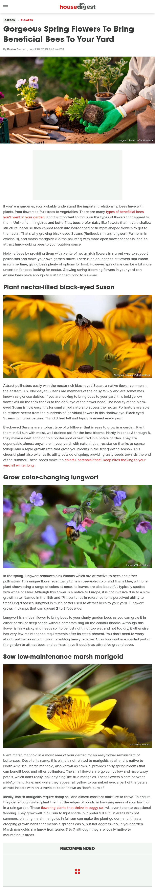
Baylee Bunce (16, 49)
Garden (9, 20)
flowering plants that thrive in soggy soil (72, 807)
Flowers (27, 20)
